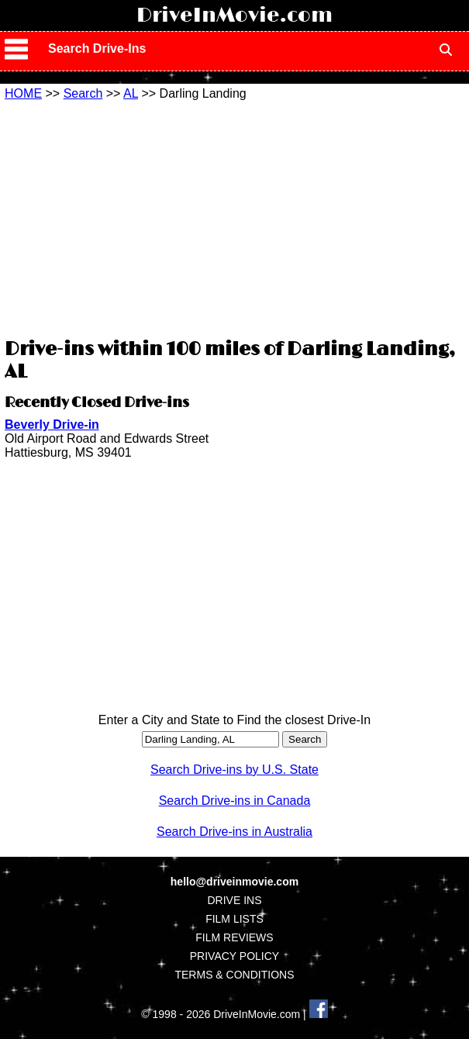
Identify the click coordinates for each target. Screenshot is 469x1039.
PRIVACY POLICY (234, 956)
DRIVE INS (234, 900)
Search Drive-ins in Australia (234, 831)
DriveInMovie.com (234, 15)
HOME (23, 93)
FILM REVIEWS (234, 937)
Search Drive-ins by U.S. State (234, 769)
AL (130, 93)
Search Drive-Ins (97, 48)
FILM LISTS (234, 919)
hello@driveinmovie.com (234, 881)
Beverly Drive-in (52, 424)
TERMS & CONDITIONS (234, 974)
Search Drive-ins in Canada (235, 800)
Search (83, 93)
